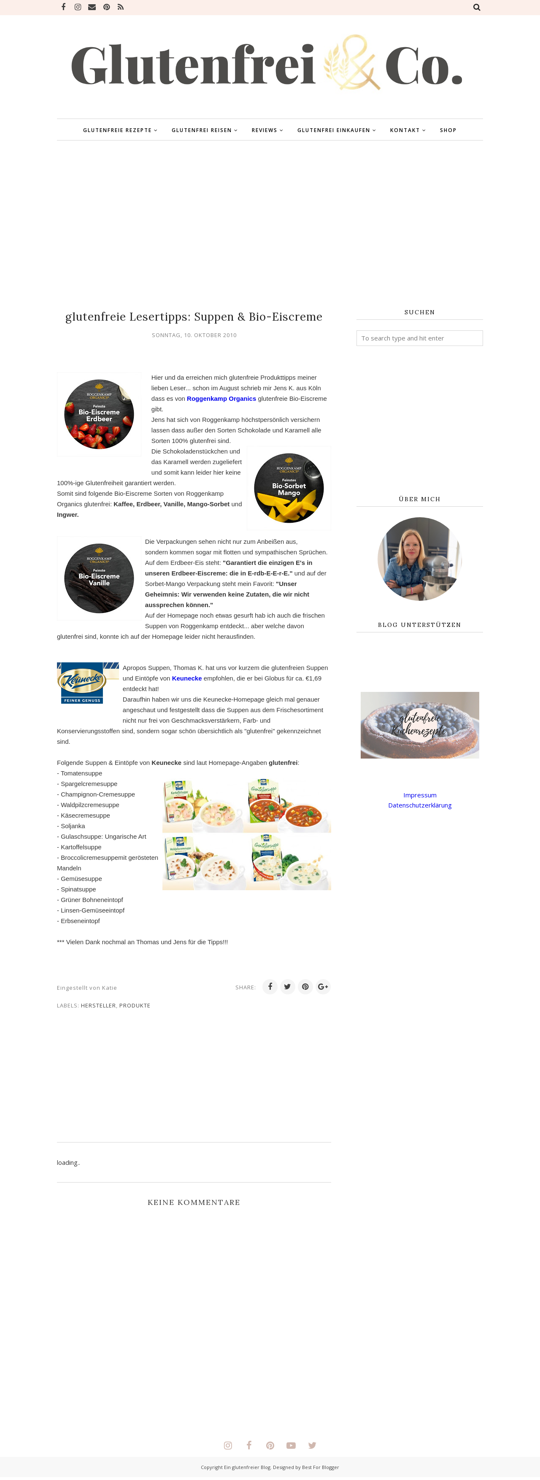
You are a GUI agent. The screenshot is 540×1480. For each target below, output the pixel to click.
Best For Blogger (320, 1469)
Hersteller (98, 1008)
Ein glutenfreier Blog (247, 1469)
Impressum (420, 795)
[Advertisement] (270, 225)
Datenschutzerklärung (420, 805)
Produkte (135, 1008)
